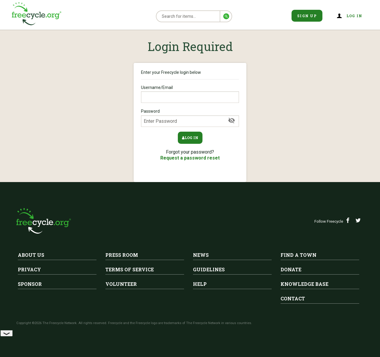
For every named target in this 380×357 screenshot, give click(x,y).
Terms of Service (129, 269)
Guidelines (209, 269)
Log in (354, 15)
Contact (293, 298)
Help (200, 284)
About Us (31, 255)
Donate (291, 269)
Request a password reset (190, 158)
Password (190, 118)
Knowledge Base (304, 284)
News (201, 255)
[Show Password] (231, 121)
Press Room (121, 255)
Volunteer (121, 284)
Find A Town (298, 255)
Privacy (29, 269)
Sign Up (307, 15)
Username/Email (190, 94)
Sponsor (30, 284)
